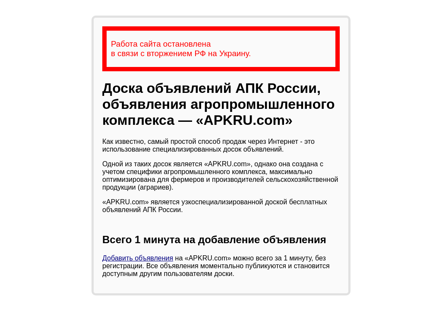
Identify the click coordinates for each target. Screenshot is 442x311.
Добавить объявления (137, 258)
